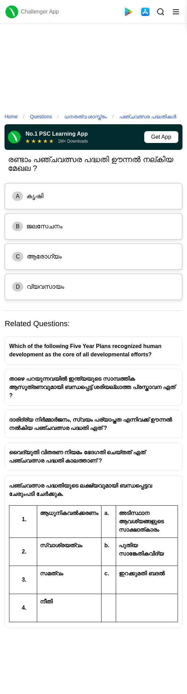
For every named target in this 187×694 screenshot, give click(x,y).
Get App (161, 137)
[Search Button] (160, 12)
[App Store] (145, 12)
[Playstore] (128, 12)
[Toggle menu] (176, 12)
